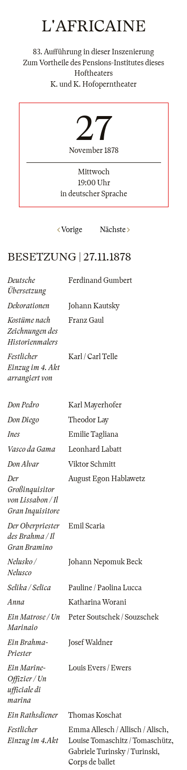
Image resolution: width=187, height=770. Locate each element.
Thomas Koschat (95, 715)
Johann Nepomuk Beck (105, 562)
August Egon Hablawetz (106, 479)
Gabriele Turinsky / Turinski (113, 752)
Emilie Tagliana (93, 434)
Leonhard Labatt (95, 449)
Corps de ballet (91, 762)
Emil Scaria (86, 526)
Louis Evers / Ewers (99, 668)
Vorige (69, 230)
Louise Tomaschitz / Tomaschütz (120, 741)
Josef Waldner (90, 642)
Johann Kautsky (94, 306)
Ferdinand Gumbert (100, 280)
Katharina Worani (97, 602)
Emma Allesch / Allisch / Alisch (117, 730)
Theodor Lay (88, 420)
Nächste (115, 230)
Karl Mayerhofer (95, 405)
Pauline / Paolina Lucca (105, 588)
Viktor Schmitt (92, 464)
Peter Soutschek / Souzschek (113, 617)
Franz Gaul (86, 320)
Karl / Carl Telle (93, 357)
